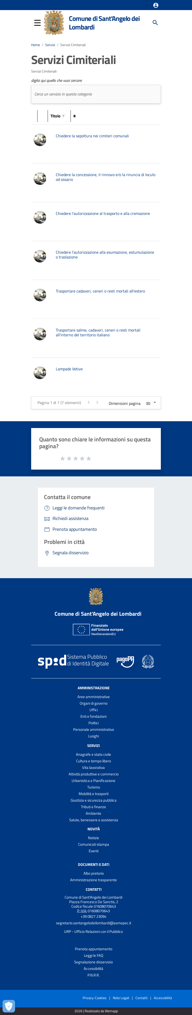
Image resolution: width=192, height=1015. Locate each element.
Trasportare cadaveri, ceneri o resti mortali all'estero (100, 291)
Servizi (50, 45)
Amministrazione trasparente (93, 880)
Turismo (93, 787)
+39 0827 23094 (93, 916)
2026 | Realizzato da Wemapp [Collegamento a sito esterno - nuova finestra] (96, 1011)
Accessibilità (93, 968)
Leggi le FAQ (93, 955)
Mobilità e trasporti (94, 794)
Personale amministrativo (93, 729)
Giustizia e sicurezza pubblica (94, 800)
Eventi (94, 851)
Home (35, 45)
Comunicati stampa (93, 844)
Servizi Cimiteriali (73, 45)
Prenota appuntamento (93, 949)
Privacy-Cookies (95, 997)
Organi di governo (94, 703)
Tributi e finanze (93, 807)
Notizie (93, 838)
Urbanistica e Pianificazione (93, 780)
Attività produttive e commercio (94, 774)
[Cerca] (155, 22)
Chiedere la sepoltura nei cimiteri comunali (92, 136)
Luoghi (93, 736)
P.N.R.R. (93, 975)
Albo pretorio (93, 873)
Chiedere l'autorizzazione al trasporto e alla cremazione (103, 213)
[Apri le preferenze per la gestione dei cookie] (9, 1006)
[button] (156, 5)
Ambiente (93, 813)
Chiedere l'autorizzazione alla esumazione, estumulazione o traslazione (105, 254)
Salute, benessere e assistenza (93, 820)
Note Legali (121, 997)
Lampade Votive (69, 369)
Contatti (94, 889)
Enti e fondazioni (93, 716)
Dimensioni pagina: (125, 403)
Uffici (93, 710)
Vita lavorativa (93, 767)
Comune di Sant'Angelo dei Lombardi (104, 22)
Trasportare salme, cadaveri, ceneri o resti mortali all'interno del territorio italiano (98, 332)
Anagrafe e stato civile (93, 754)
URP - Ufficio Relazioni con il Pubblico (93, 931)
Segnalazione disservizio (93, 962)
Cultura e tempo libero (93, 761)
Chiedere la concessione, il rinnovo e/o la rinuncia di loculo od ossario (105, 177)
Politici (93, 723)
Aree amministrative (93, 697)
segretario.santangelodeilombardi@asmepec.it (93, 923)
